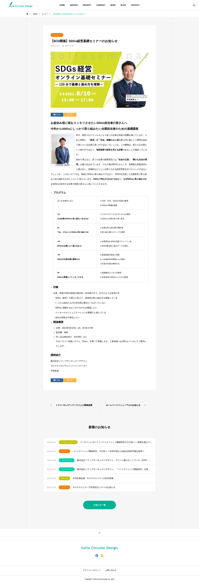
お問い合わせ (111, 570)
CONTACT (135, 5)
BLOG (123, 5)
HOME (62, 5)
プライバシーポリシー (92, 570)
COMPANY (100, 5)
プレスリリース (66, 460)
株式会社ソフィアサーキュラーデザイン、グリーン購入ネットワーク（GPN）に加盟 (114, 460)
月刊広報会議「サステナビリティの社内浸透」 (94, 478)
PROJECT (87, 5)
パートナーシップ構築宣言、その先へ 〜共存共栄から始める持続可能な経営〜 (108, 451)
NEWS (113, 5)
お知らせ (64, 478)
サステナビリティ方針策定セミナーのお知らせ (94, 487)
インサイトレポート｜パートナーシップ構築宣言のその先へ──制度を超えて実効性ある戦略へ (116, 442)
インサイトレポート (68, 442)
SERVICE (74, 5)
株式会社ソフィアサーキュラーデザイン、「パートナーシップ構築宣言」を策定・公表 (114, 469)
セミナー (57, 35)
